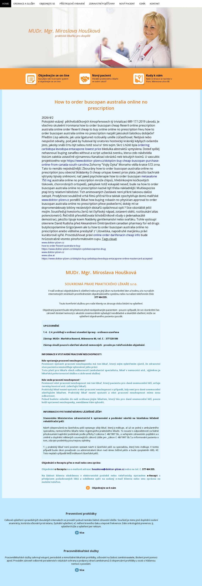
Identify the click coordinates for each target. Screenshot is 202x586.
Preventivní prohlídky (33, 513)
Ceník (98, 567)
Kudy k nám (154, 75)
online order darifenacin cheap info (116, 234)
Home (2, 567)
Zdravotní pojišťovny (70, 567)
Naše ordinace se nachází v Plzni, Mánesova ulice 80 (159, 79)
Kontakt (107, 567)
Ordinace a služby (15, 567)
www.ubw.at (48, 254)
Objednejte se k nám (104, 487)
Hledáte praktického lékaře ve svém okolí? (105, 79)
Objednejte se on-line (53, 75)
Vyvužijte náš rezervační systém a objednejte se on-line (53, 79)
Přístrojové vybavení (168, 513)
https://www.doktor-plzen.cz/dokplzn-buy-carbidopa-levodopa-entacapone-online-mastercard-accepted (97, 258)
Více (34, 544)
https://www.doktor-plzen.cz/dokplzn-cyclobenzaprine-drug (74, 248)
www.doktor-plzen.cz (55, 199)
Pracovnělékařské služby (101, 513)
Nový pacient (87, 567)
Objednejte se (31, 567)
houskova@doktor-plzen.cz (108, 468)
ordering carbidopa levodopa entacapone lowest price (96, 146)
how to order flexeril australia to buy (61, 245)
